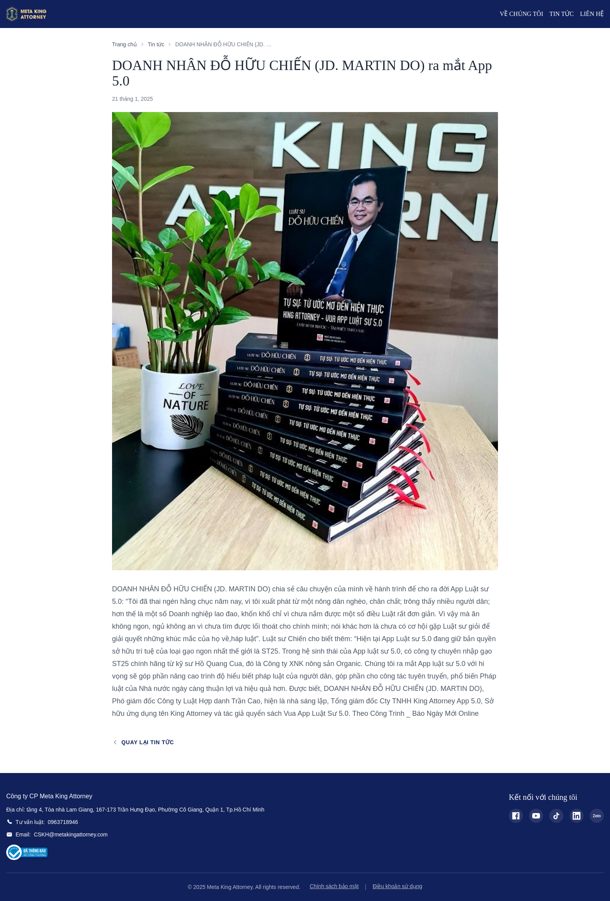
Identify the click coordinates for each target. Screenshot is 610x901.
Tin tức (156, 44)
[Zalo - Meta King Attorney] (597, 816)
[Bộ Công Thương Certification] (26, 852)
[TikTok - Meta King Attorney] (556, 816)
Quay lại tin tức (143, 742)
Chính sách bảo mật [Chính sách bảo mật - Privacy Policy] (334, 886)
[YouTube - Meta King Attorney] (536, 816)
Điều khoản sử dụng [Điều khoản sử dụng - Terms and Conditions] (397, 886)
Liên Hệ (592, 14)
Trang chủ (124, 44)
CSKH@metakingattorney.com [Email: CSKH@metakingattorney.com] (71, 834)
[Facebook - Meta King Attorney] (516, 816)
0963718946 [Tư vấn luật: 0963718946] (63, 822)
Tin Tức (561, 14)
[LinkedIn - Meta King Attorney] (577, 816)
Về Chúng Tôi (521, 14)
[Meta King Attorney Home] (26, 14)
